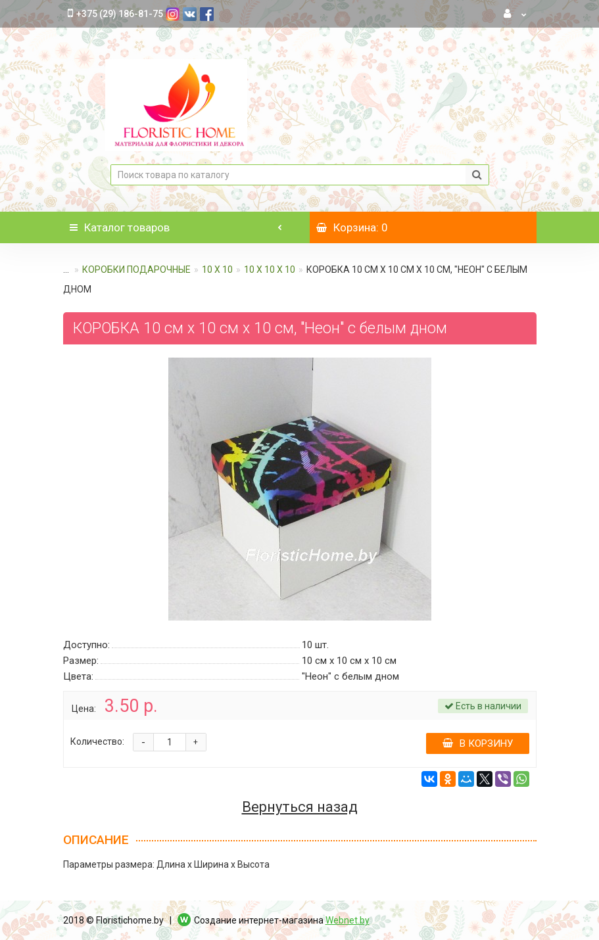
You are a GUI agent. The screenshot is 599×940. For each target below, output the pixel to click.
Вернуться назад (300, 807)
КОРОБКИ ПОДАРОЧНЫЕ (136, 269)
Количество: (97, 741)
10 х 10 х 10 (269, 269)
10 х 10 (217, 269)
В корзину (478, 743)
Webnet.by (347, 920)
